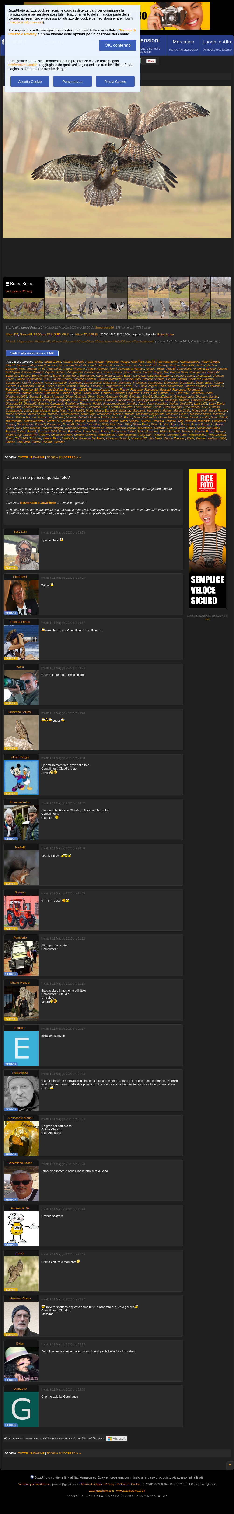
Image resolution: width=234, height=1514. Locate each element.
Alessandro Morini (95, 365)
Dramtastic (187, 382)
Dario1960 (60, 382)
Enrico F (20, 1027)
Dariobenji (75, 382)
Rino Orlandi (31, 428)
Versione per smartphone (34, 1484)
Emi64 (39, 386)
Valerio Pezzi (51, 438)
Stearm (44, 435)
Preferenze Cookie (22, 65)
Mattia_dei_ (45, 417)
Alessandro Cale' (70, 365)
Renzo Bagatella (202, 424)
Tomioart (35, 438)
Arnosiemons (93, 372)
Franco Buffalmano (46, 393)
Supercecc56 (104, 327)
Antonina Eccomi (204, 368)
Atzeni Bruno (132, 372)
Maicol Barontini (106, 410)
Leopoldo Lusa (97, 407)
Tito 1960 (21, 438)
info (207, 619)
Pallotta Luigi (174, 421)
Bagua (158, 372)
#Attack (11, 341)
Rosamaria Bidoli (208, 428)
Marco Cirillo (181, 410)
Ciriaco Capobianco (28, 379)
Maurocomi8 (14, 421)
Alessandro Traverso (123, 365)
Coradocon (13, 382)
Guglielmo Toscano (78, 403)
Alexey (162, 365)
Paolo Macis (25, 424)
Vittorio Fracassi (174, 438)
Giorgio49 (63, 400)
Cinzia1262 (203, 375)
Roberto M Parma (101, 428)
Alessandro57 (147, 365)
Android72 (54, 368)
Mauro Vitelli (219, 417)
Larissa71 (200, 403)
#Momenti (69, 341)
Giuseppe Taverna (177, 400)
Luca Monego (172, 407)
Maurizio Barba (122, 417)
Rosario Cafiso (15, 431)
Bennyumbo (197, 372)
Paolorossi (54, 424)
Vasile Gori (69, 438)
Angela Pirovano (74, 368)
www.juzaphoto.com (101, 1490)
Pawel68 (69, 424)
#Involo (57, 341)
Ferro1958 (80, 389)
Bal (166, 372)
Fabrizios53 (216, 386)
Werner (201, 438)
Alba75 (150, 361)
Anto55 (171, 368)
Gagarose (133, 393)
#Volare (39, 341)
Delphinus (110, 382)
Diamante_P (127, 382)
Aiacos (124, 361)
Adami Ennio (52, 361)
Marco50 (53, 414)
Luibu (27, 410)
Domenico (171, 382)
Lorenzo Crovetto (121, 407)
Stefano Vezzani (85, 435)
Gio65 (123, 396)
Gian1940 (182, 393)
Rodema (159, 428)
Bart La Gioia (179, 372)
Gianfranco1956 (16, 396)
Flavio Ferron (120, 389)
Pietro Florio (141, 424)
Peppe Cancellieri (88, 424)
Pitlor (154, 424)
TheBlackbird (217, 435)
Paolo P (40, 424)
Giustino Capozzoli (50, 403)
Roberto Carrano (76, 428)
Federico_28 (29, 389)
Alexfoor (174, 365)
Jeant (142, 403)
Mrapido (80, 421)
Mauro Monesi (167, 417)
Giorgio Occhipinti (43, 400)
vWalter (59, 442)
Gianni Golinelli (76, 396)
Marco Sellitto (37, 414)
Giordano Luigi (184, 396)
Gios (74, 400)
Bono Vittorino (41, 375)
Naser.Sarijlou (129, 421)
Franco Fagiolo (71, 393)
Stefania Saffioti (61, 435)
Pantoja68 (219, 421)
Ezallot (95, 386)
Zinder (36, 442)
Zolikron (47, 442)
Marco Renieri (217, 410)
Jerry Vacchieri (157, 403)
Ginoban (112, 396)
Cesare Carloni (184, 375)
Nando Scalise (109, 421)
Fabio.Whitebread (171, 386)
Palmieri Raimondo (197, 421)
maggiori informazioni (26, 22)
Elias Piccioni (214, 382)
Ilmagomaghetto (114, 403)
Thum (9, 438)
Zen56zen (23, 442)
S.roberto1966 (47, 431)
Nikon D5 (12, 334)
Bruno (57, 375)
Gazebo (163, 393)
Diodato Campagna (149, 382)
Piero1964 (124, 424)
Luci (204, 407)
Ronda (190, 428)
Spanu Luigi (14, 435)
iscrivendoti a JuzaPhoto (38, 503)
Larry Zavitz (217, 403)
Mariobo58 (104, 414)
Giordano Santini (207, 396)
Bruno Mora (70, 375)
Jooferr (173, 403)
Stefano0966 (106, 435)
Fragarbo (136, 389)
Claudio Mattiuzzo (110, 379)
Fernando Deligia (51, 389)
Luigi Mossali (41, 410)
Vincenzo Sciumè (117, 438)
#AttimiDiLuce (121, 341)
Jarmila (131, 403)
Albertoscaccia (189, 361)
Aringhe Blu (75, 372)
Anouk (150, 368)
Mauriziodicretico (145, 417)
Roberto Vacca (125, 428)
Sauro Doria (91, 431)
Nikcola (146, 421)
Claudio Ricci (132, 379)
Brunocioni (87, 375)
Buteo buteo (165, 334)
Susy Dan (144, 435)
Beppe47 (213, 372)
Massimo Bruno (200, 414)
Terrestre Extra (177, 435)
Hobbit (97, 403)
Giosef (83, 400)
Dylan (199, 382)
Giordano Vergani (17, 400)
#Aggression (25, 341)
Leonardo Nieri (53, 407)
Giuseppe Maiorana (149, 400)
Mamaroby (154, 410)
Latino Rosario (32, 407)
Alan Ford (137, 361)
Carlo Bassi (123, 375)
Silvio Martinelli (169, 431)
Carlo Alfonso (105, 375)
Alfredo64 (188, 365)
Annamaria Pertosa (131, 368)
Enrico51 (83, 386)
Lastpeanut (13, 407)
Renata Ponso (179, 424)
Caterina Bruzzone (159, 375)
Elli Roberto (26, 386)
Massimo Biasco (177, 414)
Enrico (50, 386)
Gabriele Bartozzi (113, 393)
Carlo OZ (139, 375)
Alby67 (10, 365)
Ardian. (61, 372)
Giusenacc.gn (125, 400)
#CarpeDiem (85, 341)
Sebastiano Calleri (123, 431)
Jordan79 (186, 403)
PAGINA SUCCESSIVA (64, 457)
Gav (153, 393)
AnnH (113, 368)
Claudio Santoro (153, 379)
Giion (91, 396)
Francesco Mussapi (157, 389)
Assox (118, 372)
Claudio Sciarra (176, 379)
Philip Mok (109, 424)
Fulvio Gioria (91, 393)
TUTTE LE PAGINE (31, 457)
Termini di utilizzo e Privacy (97, 1484)
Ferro (68, 389)
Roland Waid (176, 428)
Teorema (159, 435)
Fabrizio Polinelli (195, 386)
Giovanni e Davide (102, 400)
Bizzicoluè (12, 375)
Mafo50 (79, 410)
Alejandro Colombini (43, 365)
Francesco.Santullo (18, 393)
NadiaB (92, 421)
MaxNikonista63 (35, 421)
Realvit (164, 424)
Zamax (10, 442)
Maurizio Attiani (76, 417)
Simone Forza (204, 431)
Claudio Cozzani (85, 379)
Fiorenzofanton (99, 389)
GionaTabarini (163, 396)
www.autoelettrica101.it (130, 1490)
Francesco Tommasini (187, 389)
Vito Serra (155, 438)
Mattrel (59, 417)
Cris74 (26, 382)
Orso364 (158, 421)
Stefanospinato (126, 435)
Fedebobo (12, 389)
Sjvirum (220, 431)
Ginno (100, 396)
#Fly (48, 341)
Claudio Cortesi (61, 379)
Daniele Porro (42, 382)
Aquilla (49, 372)
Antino (160, 368)
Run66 (31, 431)
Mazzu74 (53, 421)
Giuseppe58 (14, 403)
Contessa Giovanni (201, 379)
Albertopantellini (167, 361)
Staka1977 (30, 435)
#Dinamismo (103, 341)
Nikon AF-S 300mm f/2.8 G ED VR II (44, 334)
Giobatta (134, 396)
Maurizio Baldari (99, 417)
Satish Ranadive (70, 431)
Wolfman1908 (216, 438)
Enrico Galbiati (66, 386)
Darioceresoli (92, 382)
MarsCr (118, 414)
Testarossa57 (198, 435)
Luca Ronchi (191, 407)
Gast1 (145, 393)
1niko (38, 361)
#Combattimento (143, 341)
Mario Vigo (88, 414)
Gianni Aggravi (54, 396)
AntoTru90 (184, 368)
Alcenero (22, 365)
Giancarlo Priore (202, 393)
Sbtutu (104, 431)
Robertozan (144, 428)
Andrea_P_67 (36, 368)
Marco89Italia (70, 414)
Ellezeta (11, 386)
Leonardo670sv (75, 407)
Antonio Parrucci (32, 372)
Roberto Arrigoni (52, 428)
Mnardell (67, 421)
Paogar (10, 424)
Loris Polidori (143, 407)
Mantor (167, 410)
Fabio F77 (131, 386)
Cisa (47, 379)
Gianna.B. (35, 396)
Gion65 (147, 396)
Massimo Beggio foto (150, 414)
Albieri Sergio (210, 361)
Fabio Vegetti (148, 386)
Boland (25, 375)
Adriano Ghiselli (73, 361)
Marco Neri (199, 410)
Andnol (200, 365)
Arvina (108, 372)
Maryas (130, 414)
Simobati (187, 431)
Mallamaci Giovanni (132, 410)
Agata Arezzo (95, 361)
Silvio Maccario (147, 431)
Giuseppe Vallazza (203, 400)
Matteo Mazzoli (26, 417)
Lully (55, 410)
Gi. (172, 393)
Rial (18, 428)
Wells (190, 438)
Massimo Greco (20, 1298)
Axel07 (147, 372)
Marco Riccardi (16, 414)
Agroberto (112, 361)
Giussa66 (30, 403)
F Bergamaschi (112, 386)
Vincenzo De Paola (91, 438)
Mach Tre (66, 410)
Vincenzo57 (139, 438)
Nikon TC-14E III (86, 334)
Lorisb (157, 407)
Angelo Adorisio (97, 368)
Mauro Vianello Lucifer (194, 417)
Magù (90, 410)
